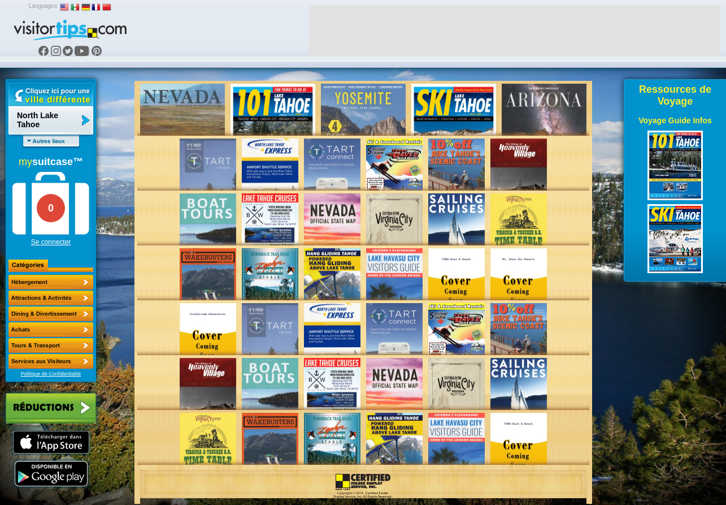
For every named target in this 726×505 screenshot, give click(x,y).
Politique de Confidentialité (51, 374)
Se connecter (51, 242)
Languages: (43, 6)
